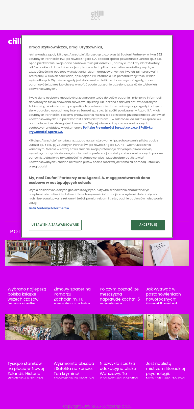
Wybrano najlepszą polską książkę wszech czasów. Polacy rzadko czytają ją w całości (27, 299)
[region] (97, 136)
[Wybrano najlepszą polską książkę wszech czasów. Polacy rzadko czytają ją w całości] (28, 253)
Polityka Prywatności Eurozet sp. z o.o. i (112, 128)
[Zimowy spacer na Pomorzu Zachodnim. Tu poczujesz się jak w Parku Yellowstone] (74, 253)
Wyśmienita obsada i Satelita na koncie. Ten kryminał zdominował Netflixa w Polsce (74, 373)
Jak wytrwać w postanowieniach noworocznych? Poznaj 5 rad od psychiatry (163, 299)
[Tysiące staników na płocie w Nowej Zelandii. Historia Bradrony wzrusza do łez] (28, 327)
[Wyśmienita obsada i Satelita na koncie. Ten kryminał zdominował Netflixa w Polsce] (74, 327)
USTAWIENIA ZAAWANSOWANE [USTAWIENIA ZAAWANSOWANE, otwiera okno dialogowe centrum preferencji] (55, 225)
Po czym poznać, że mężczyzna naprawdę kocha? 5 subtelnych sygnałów (120, 299)
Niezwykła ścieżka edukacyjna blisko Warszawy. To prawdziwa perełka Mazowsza (119, 373)
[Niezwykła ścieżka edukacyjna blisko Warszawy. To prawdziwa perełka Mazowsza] (120, 327)
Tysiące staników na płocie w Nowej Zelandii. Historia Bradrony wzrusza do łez (26, 373)
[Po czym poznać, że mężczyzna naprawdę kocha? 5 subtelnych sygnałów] (120, 253)
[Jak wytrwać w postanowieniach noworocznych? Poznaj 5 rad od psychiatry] (166, 253)
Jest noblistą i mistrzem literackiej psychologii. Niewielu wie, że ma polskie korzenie (165, 373)
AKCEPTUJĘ (148, 225)
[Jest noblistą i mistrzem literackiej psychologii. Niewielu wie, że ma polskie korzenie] (166, 327)
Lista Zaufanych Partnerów (49, 208)
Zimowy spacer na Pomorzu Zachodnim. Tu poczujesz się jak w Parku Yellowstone (72, 299)
